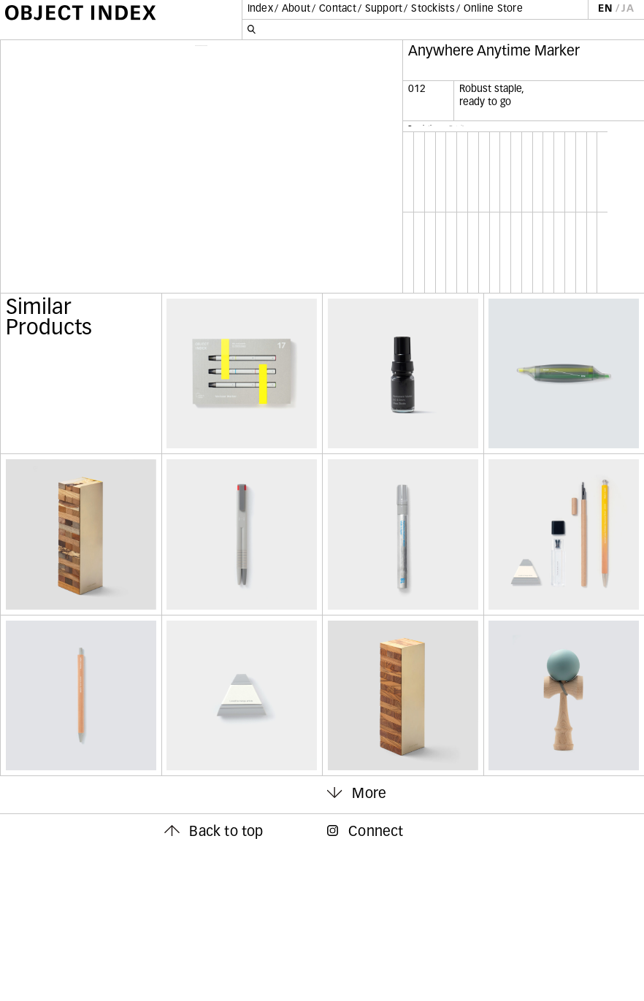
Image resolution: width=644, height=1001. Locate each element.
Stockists (432, 9)
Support (384, 9)
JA (627, 9)
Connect (365, 983)
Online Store (493, 9)
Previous (104, 241)
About (296, 9)
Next (299, 241)
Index (260, 9)
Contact (337, 9)
